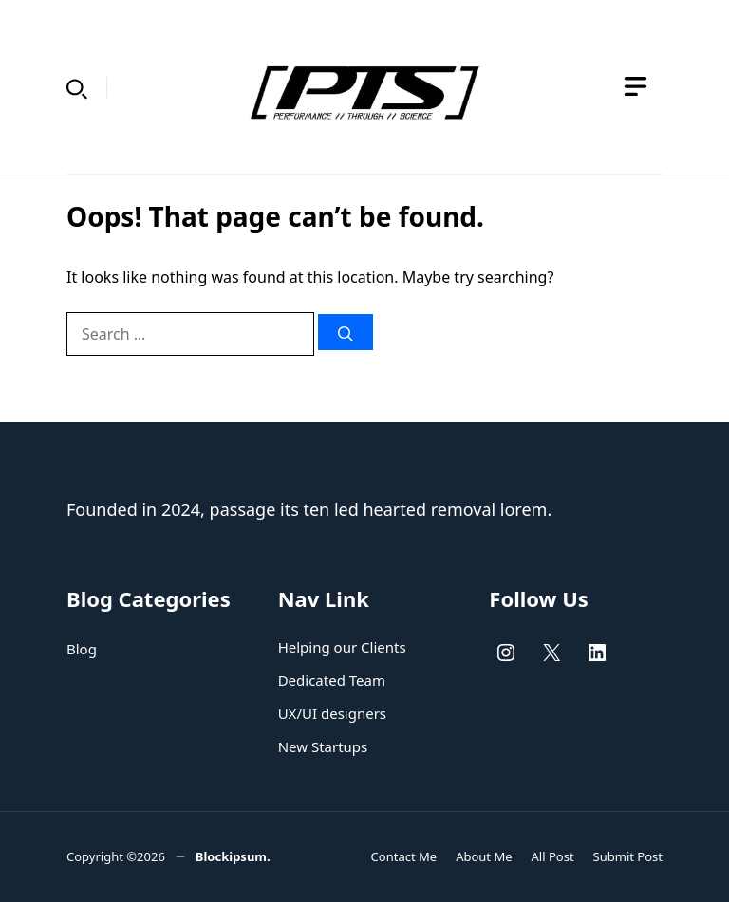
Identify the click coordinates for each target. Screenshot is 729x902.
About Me (484, 856)
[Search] (345, 332)
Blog (81, 648)
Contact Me (404, 856)
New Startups (323, 746)
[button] (76, 87)
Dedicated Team (331, 680)
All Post (553, 856)
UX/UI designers (332, 713)
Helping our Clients (342, 646)
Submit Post (628, 856)
